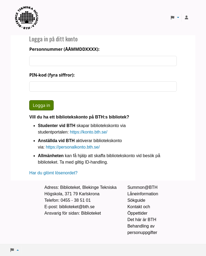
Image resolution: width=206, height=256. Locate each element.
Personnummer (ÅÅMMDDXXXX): (64, 49)
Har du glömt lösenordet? (53, 173)
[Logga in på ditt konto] (186, 18)
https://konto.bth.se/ (89, 132)
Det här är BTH (141, 219)
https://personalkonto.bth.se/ (73, 147)
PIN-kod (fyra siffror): (52, 75)
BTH (28, 11)
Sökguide (136, 200)
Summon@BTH (142, 187)
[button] (174, 17)
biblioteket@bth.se (77, 206)
